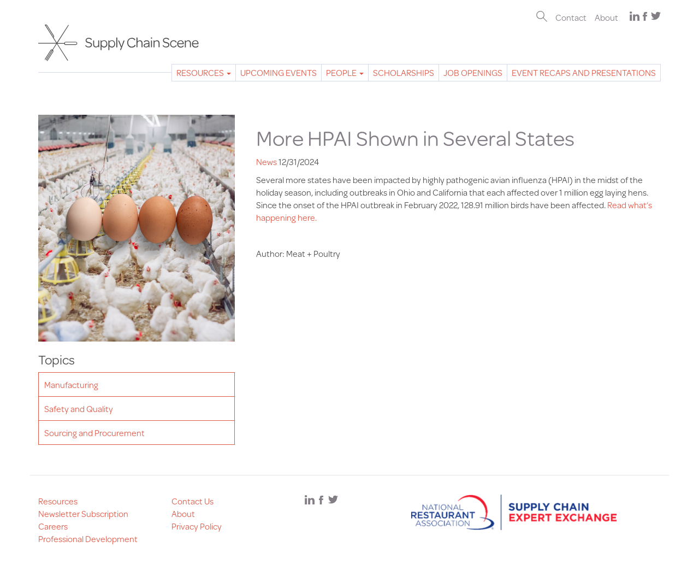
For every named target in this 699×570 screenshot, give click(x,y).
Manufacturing (71, 384)
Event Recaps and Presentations (584, 72)
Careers (53, 526)
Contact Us (192, 501)
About (606, 17)
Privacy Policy (196, 526)
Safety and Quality (78, 408)
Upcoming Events (278, 72)
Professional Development (88, 538)
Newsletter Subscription (83, 513)
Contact (571, 17)
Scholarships (403, 72)
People (345, 72)
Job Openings (472, 72)
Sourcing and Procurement (94, 432)
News (266, 161)
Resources (203, 72)
